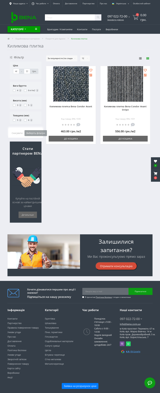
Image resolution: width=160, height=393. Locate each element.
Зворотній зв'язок (17, 359)
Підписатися (140, 291)
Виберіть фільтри (35, 133)
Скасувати (17, 133)
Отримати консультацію (116, 266)
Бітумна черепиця (55, 354)
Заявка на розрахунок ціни (80, 386)
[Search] (98, 17)
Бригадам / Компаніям (59, 29)
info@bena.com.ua (130, 324)
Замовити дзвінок (115, 19)
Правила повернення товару (23, 327)
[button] (155, 176)
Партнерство (88, 3)
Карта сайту (13, 368)
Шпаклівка (50, 323)
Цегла (48, 350)
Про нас (103, 3)
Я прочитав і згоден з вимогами (108, 297)
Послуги (96, 29)
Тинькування (52, 327)
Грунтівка (50, 318)
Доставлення (71, 3)
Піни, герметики (53, 332)
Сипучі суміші (52, 345)
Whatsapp (128, 344)
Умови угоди (14, 332)
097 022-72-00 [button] (131, 319)
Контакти (82, 29)
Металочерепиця (54, 363)
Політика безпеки (104, 297)
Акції (10, 377)
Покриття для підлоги (55, 38)
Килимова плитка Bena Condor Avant (71, 106)
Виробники (112, 29)
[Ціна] (16, 71)
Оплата (56, 3)
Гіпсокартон (51, 336)
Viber (122, 344)
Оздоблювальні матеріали (27, 38)
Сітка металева (53, 359)
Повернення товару (18, 363)
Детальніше (28, 214)
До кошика (71, 138)
